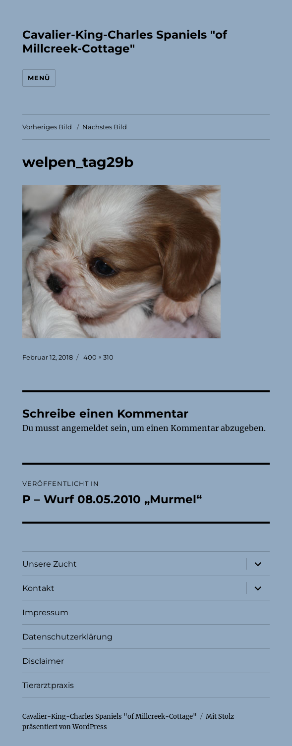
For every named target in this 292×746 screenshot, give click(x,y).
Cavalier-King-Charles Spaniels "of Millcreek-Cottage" (124, 41)
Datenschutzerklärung (67, 636)
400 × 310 (98, 357)
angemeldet (85, 428)
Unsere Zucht (49, 564)
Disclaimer (43, 661)
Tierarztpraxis (48, 685)
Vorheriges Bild (47, 127)
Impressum (45, 612)
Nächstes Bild (104, 127)
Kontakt (38, 588)
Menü (39, 78)
